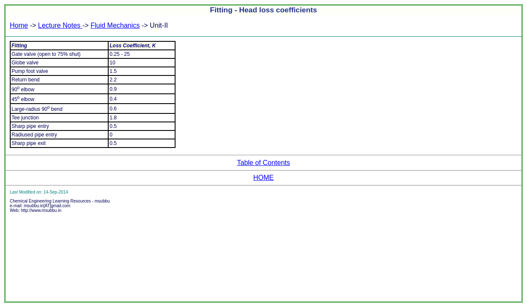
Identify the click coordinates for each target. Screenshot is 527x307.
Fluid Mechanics (115, 25)
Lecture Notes (60, 25)
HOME (263, 177)
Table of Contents (263, 162)
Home (19, 25)
